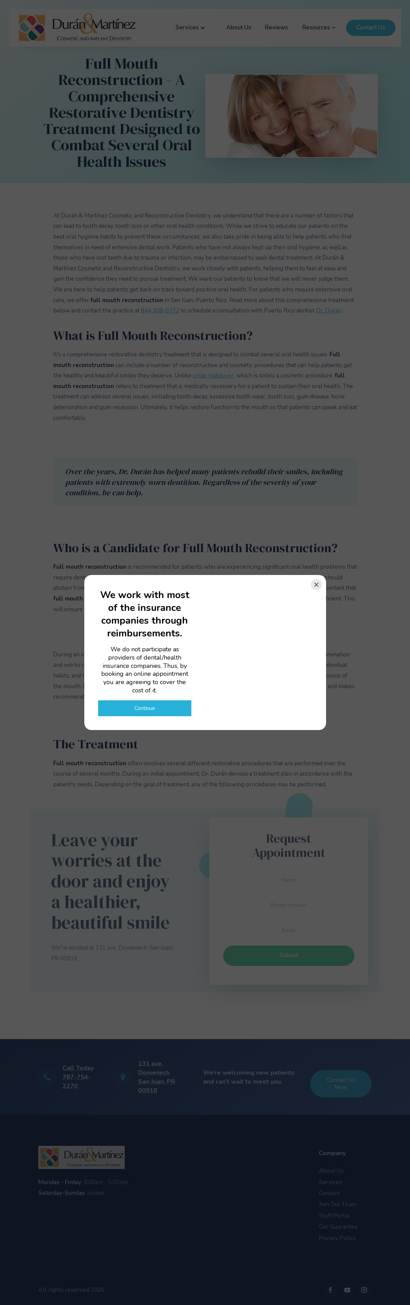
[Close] (316, 584)
